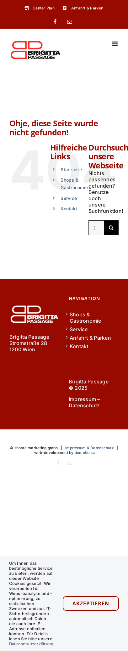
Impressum (82, 399)
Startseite (71, 169)
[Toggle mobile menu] (115, 44)
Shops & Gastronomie (85, 317)
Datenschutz (84, 405)
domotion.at (86, 452)
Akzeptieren (90, 603)
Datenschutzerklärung (31, 643)
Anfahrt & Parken (90, 338)
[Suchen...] (96, 227)
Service (69, 198)
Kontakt (69, 208)
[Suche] (111, 227)
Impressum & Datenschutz (89, 447)
